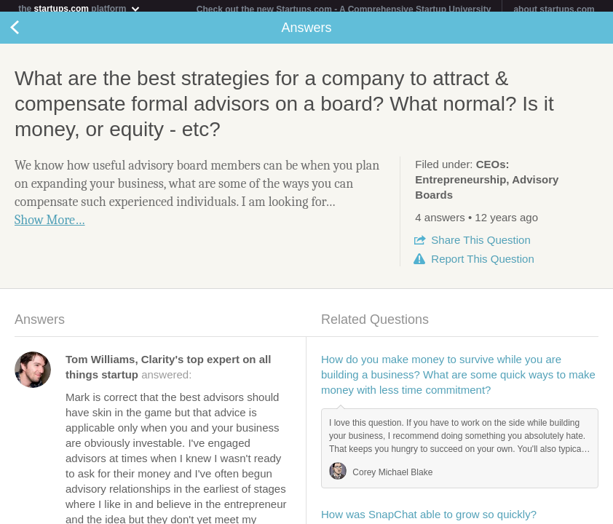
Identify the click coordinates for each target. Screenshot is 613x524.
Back (29, 33)
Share (480, 245)
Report (482, 264)
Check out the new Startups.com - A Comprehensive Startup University (344, 9)
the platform (79, 8)
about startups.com (553, 9)
